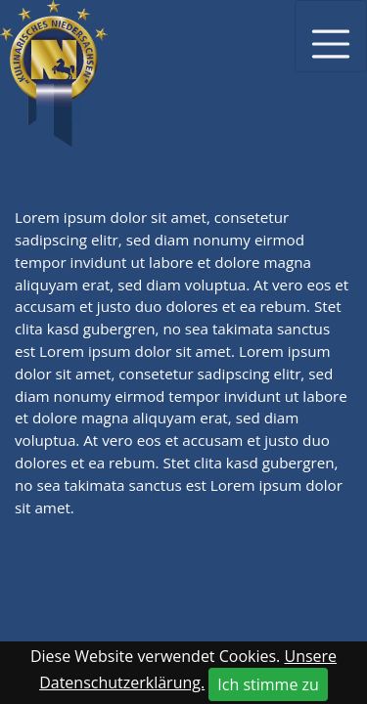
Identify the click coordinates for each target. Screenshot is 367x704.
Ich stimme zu (268, 684)
